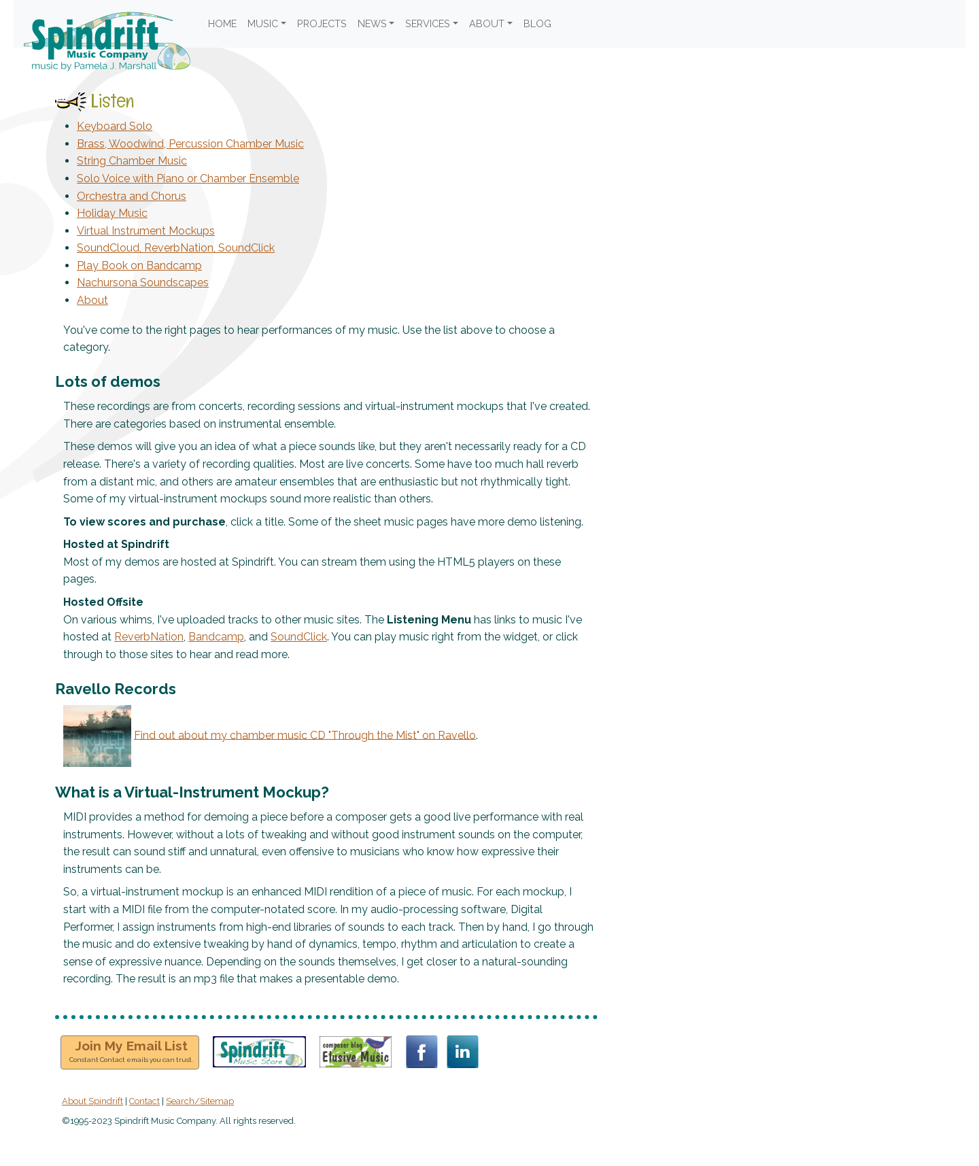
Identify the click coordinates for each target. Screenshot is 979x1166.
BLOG (537, 23)
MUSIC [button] (262, 23)
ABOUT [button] (486, 23)
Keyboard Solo (114, 126)
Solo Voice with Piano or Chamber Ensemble (188, 178)
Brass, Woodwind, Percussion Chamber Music (190, 143)
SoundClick (299, 636)
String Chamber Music (132, 160)
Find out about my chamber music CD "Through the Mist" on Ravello (305, 734)
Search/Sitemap (200, 1101)
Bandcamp (216, 636)
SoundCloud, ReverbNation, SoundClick (176, 247)
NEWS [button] (372, 23)
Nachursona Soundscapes (143, 282)
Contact (144, 1101)
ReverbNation (149, 636)
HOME (222, 23)
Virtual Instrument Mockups (146, 230)
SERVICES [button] (427, 23)
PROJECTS (322, 23)
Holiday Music (112, 213)
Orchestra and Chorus (131, 196)
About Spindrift (92, 1101)
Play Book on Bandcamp (139, 265)
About (92, 300)
